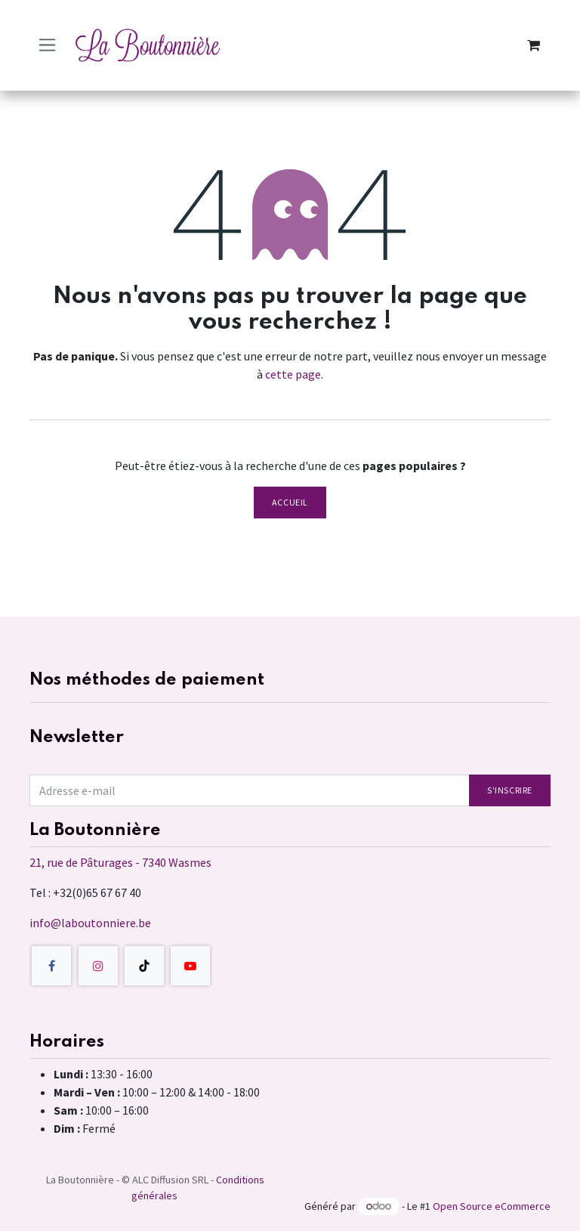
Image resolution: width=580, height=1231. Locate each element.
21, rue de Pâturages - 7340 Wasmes (120, 862)
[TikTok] (144, 965)
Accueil (290, 502)
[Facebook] (51, 965)
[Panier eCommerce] (533, 45)
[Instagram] (98, 965)
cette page (293, 374)
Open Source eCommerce (492, 1206)
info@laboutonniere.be (90, 922)
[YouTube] (190, 965)
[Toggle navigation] (47, 45)
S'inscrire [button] (509, 790)
